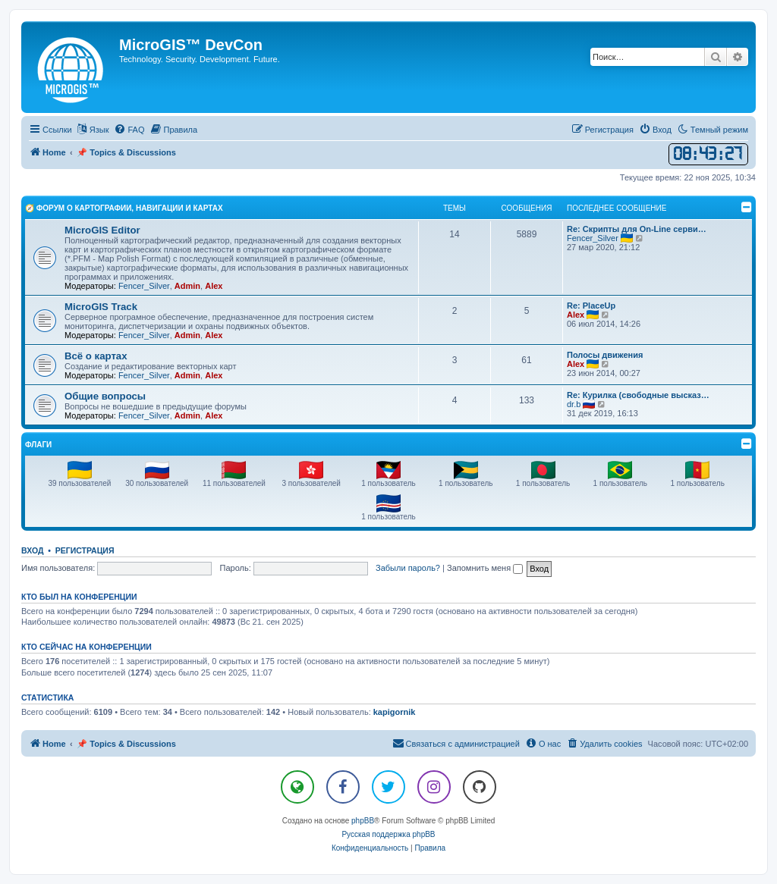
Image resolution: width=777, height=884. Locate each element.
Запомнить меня (485, 567)
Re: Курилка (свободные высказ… (638, 395)
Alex (213, 285)
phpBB (362, 821)
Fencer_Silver (144, 285)
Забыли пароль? (408, 567)
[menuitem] (129, 130)
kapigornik (394, 711)
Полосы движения (605, 354)
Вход (32, 550)
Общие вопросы (105, 396)
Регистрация (85, 550)
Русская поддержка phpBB (388, 834)
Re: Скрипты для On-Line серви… (636, 229)
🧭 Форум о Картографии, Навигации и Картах (124, 208)
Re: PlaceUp (591, 305)
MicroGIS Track (100, 306)
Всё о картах (95, 356)
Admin (187, 285)
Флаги (38, 444)
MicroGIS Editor (102, 230)
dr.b (573, 404)
